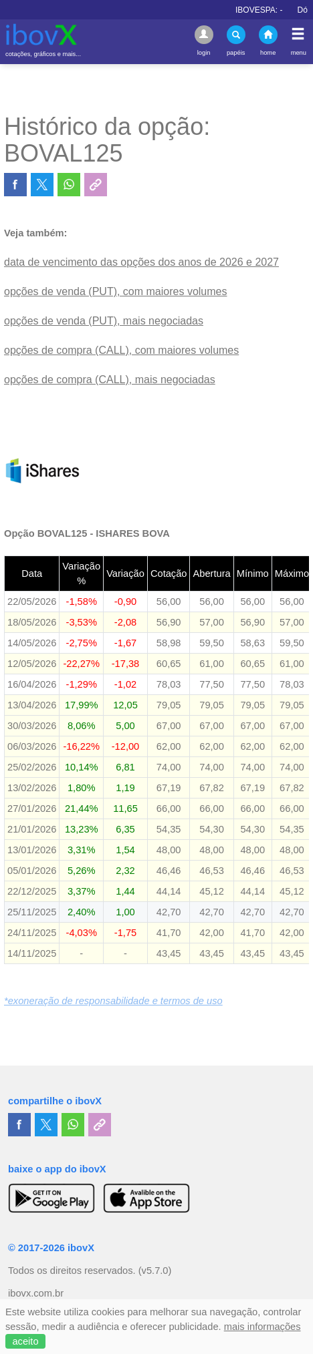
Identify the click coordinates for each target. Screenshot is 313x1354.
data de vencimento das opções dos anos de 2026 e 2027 (141, 262)
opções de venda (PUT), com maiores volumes (115, 291)
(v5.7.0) (155, 1270)
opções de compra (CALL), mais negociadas (109, 379)
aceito (25, 1341)
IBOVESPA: (268, 10)
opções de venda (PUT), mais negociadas (103, 320)
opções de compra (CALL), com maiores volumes (121, 350)
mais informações (262, 1326)
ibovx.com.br (36, 1293)
